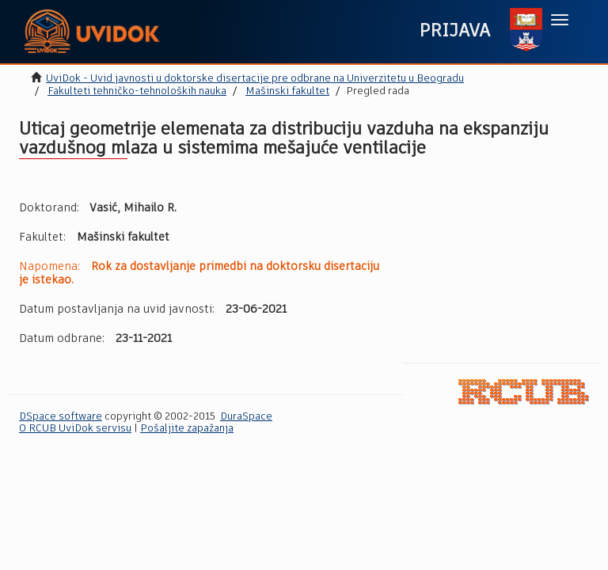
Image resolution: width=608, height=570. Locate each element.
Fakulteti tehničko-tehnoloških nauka (137, 91)
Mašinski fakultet (287, 91)
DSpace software (60, 417)
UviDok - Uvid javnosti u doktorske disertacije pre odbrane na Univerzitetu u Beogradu (255, 79)
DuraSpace (246, 417)
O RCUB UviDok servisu (75, 429)
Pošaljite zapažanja (187, 429)
